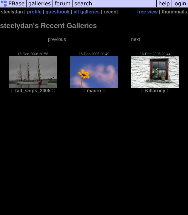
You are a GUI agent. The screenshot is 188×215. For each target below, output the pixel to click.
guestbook (57, 11)
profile (34, 11)
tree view (147, 11)
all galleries (87, 11)
